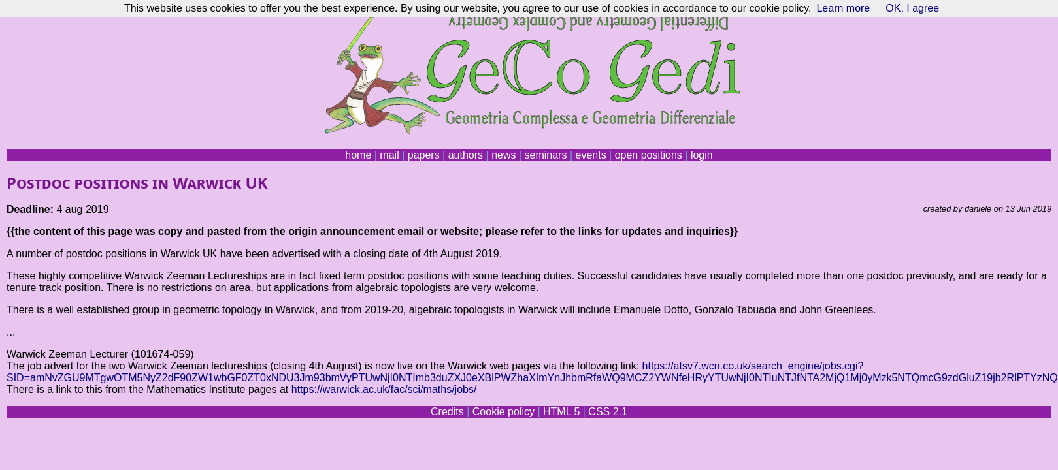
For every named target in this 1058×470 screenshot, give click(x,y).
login (702, 155)
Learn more (843, 8)
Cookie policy (503, 411)
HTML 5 (561, 411)
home (358, 155)
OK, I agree (912, 8)
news (503, 155)
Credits (447, 411)
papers (424, 155)
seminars (546, 155)
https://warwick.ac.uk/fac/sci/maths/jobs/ (384, 389)
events (590, 155)
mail (389, 155)
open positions (648, 155)
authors (465, 155)
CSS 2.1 (607, 411)
